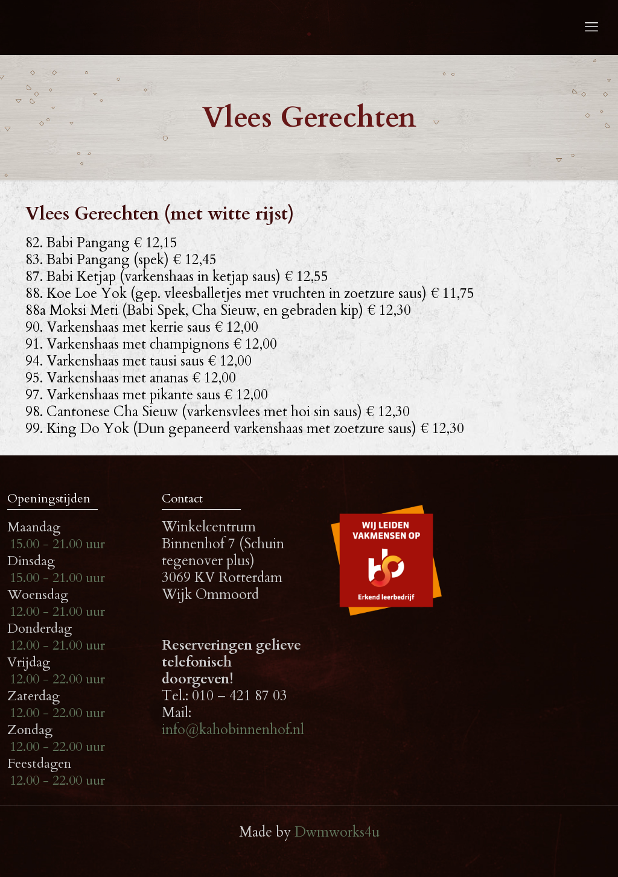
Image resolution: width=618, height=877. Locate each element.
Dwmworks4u (337, 832)
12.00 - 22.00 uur (57, 679)
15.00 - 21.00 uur (57, 544)
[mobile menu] (591, 27)
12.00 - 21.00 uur (57, 611)
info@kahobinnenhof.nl (233, 729)
